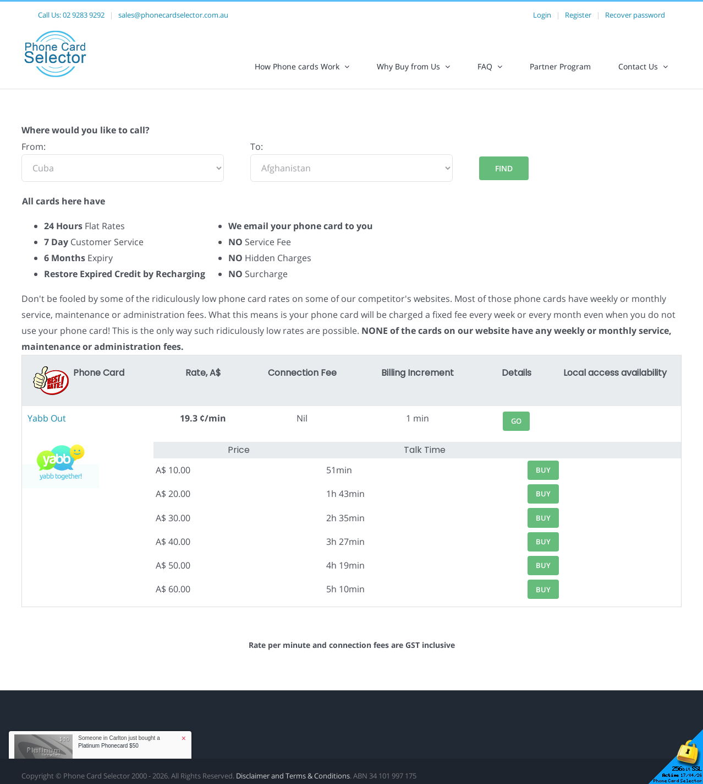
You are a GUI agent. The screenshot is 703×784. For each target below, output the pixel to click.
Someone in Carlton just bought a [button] (119, 742)
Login (542, 15)
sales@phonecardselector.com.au (173, 15)
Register (578, 15)
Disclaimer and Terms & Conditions (293, 776)
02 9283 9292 (84, 15)
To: (256, 146)
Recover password (635, 15)
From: (33, 146)
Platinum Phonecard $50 (108, 746)
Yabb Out (47, 418)
